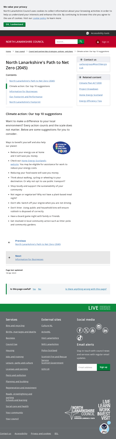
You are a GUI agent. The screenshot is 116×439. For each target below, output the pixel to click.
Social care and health (17, 406)
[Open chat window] (105, 427)
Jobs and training (15, 356)
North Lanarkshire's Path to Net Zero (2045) (32, 80)
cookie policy (39, 18)
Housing (10, 350)
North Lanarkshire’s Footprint (25, 102)
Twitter (86, 330)
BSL (56, 433)
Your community (14, 412)
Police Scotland (49, 350)
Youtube (92, 330)
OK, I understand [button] (14, 24)
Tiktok (79, 338)
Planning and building (17, 381)
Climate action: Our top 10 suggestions (29, 86)
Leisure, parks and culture (19, 362)
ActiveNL (45, 331)
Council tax (11, 344)
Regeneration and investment (21, 387)
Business (10, 338)
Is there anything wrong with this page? (86, 289)
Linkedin (105, 330)
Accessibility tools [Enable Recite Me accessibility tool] (100, 33)
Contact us (5, 433)
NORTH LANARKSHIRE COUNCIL (25, 41)
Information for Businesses (23, 91)
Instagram (98, 327)
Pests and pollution (16, 375)
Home (8, 51)
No (39, 289)
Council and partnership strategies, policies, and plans (51, 51)
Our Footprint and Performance (25, 96)
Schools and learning (16, 400)
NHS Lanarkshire (50, 344)
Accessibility (21, 433)
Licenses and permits (17, 369)
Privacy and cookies (41, 433)
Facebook (79, 330)
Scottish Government (52, 362)
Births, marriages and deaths (21, 331)
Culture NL (47, 325)
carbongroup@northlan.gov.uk (93, 66)
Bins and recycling (15, 325)
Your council (20, 51)
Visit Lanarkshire (50, 338)
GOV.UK (45, 369)
